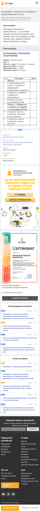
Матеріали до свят (28, 479)
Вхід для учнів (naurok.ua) (26, 474)
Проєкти (24, 452)
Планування (17, 144)
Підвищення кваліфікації (5, 445)
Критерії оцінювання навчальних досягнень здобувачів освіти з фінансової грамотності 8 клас (19, 350)
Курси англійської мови (30, 465)
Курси (3, 454)
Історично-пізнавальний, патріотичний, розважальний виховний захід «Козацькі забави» (17, 328)
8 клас (10, 144)
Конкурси (24, 454)
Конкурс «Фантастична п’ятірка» (29, 482)
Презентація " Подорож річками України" (17, 367)
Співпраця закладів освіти (8, 477)
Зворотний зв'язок (7, 485)
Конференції (5, 452)
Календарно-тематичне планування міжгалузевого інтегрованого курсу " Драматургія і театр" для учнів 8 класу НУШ (18, 316)
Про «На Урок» (6, 473)
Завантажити (10, 508)
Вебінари (4, 449)
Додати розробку (20, 298)
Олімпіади (25, 457)
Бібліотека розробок (28, 444)
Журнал (24, 441)
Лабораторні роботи (28, 449)
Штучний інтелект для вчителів (29, 461)
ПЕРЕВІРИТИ (32, 429)
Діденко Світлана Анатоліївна (13, 137)
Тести (23, 446)
